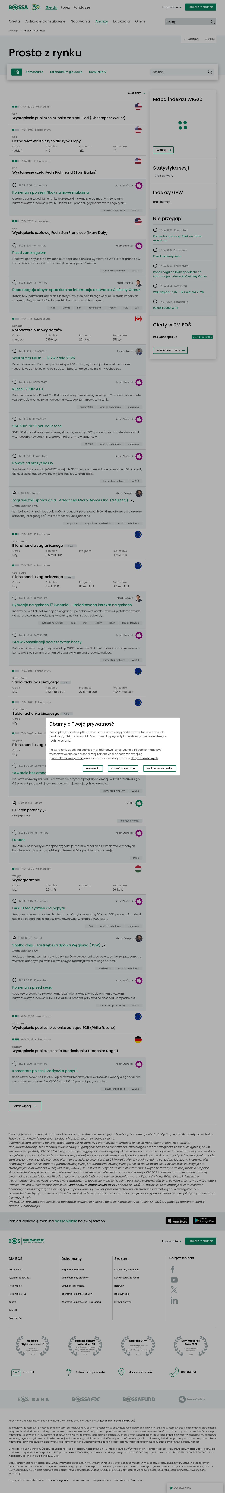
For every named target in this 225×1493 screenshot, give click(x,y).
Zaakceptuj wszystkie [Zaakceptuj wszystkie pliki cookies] (160, 768)
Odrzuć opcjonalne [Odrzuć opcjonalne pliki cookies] (123, 768)
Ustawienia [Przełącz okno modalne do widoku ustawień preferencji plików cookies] (92, 768)
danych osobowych (144, 758)
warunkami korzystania (68, 758)
